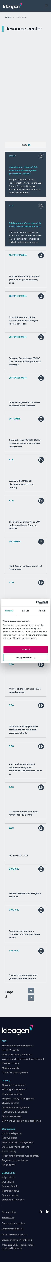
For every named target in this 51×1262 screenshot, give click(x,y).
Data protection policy (13, 1223)
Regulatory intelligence (14, 1112)
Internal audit (9, 1138)
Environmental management (17, 1045)
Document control (12, 1094)
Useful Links (8, 1172)
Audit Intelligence (11, 1133)
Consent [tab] (9, 611)
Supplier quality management (18, 1098)
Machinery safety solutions (17, 1054)
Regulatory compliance (15, 1160)
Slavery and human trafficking (17, 1240)
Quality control (10, 1103)
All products (8, 1177)
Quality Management (13, 1085)
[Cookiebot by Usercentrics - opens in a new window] (36, 602)
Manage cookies (25, 657)
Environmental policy (12, 1228)
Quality (6, 1080)
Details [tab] (25, 611)
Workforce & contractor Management (23, 1059)
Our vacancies (10, 1195)
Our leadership (10, 1186)
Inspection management (15, 1107)
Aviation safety (10, 1063)
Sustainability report (13, 1199)
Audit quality (9, 1151)
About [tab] (42, 611)
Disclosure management (15, 1146)
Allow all (25, 649)
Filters (26, 144)
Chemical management (15, 1072)
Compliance (8, 1129)
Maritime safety (10, 1068)
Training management (14, 1089)
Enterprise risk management (17, 1142)
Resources (21, 17)
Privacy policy (9, 1212)
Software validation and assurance (21, 1120)
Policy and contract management (21, 1155)
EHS (4, 1041)
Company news (10, 1190)
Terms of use (8, 1217)
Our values (8, 1181)
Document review (11, 1116)
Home (9, 17)
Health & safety (10, 1050)
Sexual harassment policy (14, 1234)
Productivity (8, 1164)
